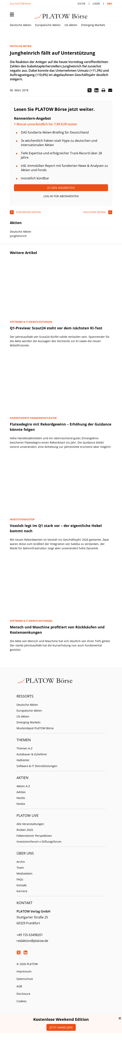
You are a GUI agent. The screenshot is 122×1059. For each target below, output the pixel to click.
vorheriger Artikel (29, 212)
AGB (19, 986)
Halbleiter (23, 760)
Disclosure (23, 994)
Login (96, 3)
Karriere (22, 891)
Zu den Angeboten (61, 188)
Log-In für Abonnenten (61, 196)
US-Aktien (71, 25)
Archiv (21, 862)
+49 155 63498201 (30, 935)
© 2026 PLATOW (27, 964)
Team (20, 867)
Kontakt (22, 885)
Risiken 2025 (25, 830)
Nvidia (21, 804)
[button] (90, 90)
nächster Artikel (94, 212)
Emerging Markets (93, 25)
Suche (81, 3)
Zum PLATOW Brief (20, 3)
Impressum (24, 971)
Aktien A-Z (23, 786)
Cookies (22, 1001)
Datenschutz (25, 979)
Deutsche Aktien (20, 25)
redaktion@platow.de (32, 941)
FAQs (20, 879)
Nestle (21, 798)
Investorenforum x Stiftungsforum (39, 841)
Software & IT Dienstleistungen (37, 766)
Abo (109, 3)
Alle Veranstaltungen (30, 824)
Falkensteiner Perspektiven (34, 836)
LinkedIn (25, 952)
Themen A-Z (24, 748)
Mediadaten (24, 873)
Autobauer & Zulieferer (32, 754)
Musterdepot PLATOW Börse (35, 728)
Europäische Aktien (48, 25)
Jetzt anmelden (61, 1027)
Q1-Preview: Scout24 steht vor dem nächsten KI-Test (56, 328)
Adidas (21, 792)
